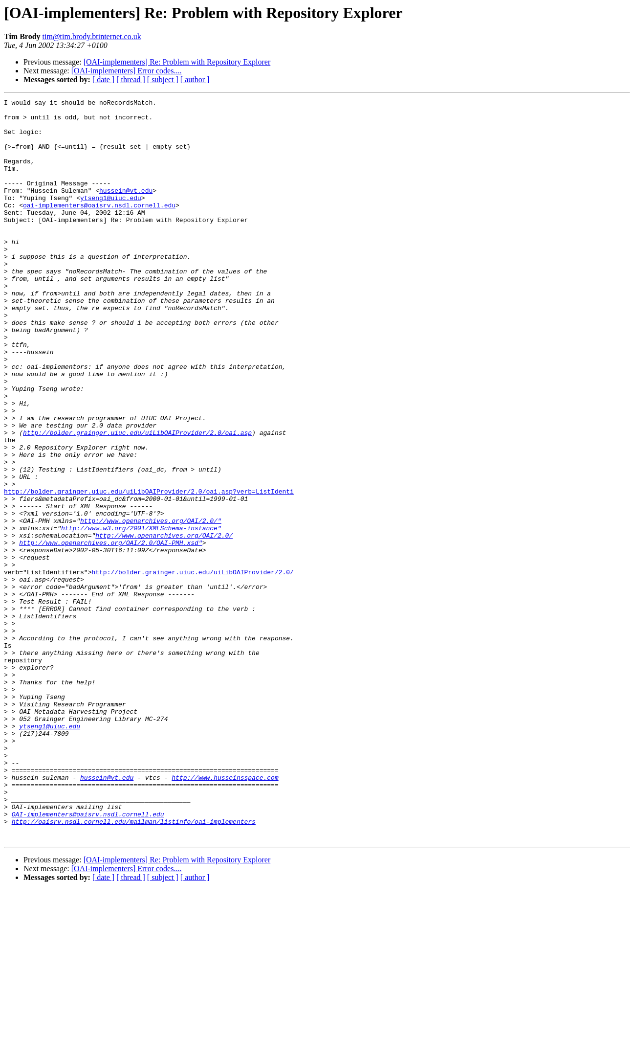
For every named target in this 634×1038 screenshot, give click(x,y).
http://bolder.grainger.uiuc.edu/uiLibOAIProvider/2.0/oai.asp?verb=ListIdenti (149, 570)
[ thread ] (130, 79)
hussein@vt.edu (126, 209)
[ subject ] (162, 79)
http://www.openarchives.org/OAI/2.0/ (164, 623)
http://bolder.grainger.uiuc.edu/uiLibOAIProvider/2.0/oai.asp (137, 500)
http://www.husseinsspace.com (225, 913)
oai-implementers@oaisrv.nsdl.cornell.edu (99, 227)
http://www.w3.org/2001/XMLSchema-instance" (141, 614)
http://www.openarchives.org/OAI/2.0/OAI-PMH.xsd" (110, 632)
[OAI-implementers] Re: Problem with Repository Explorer (177, 62)
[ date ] (103, 79)
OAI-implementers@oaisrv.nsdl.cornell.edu (88, 957)
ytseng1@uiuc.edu (110, 218)
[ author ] (195, 79)
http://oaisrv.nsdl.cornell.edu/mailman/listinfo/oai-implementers (134, 966)
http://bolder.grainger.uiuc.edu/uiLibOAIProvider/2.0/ (192, 667)
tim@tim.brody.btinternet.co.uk (92, 36)
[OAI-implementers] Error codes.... (126, 71)
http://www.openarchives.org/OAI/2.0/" (150, 605)
